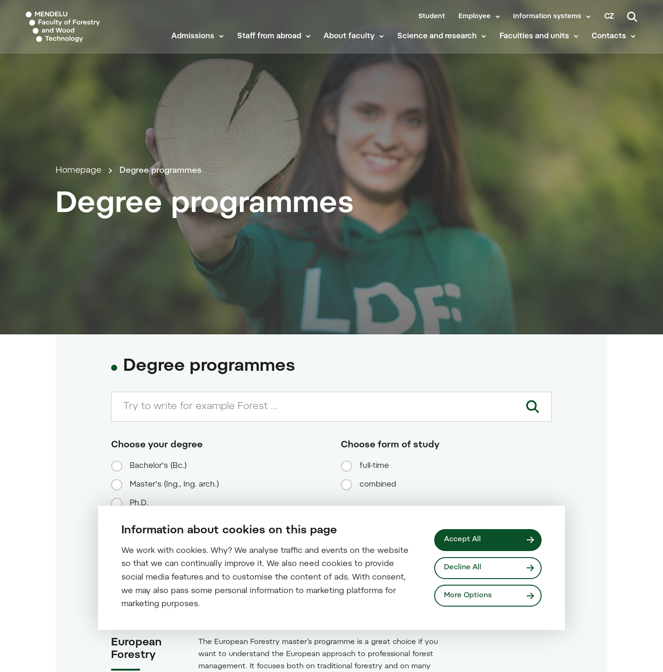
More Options (468, 595)
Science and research (439, 43)
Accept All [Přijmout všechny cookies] (462, 539)
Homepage (78, 207)
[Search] (632, 17)
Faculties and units (536, 43)
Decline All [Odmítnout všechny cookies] (463, 567)
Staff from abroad (271, 43)
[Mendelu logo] (79, 29)
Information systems (547, 17)
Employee (474, 17)
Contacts (610, 43)
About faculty (351, 43)
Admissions (195, 43)
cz (609, 17)
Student (431, 17)
